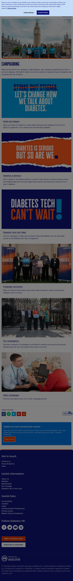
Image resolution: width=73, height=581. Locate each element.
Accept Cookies (43, 11)
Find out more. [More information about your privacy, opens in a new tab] (11, 7)
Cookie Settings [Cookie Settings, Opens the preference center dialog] (29, 11)
